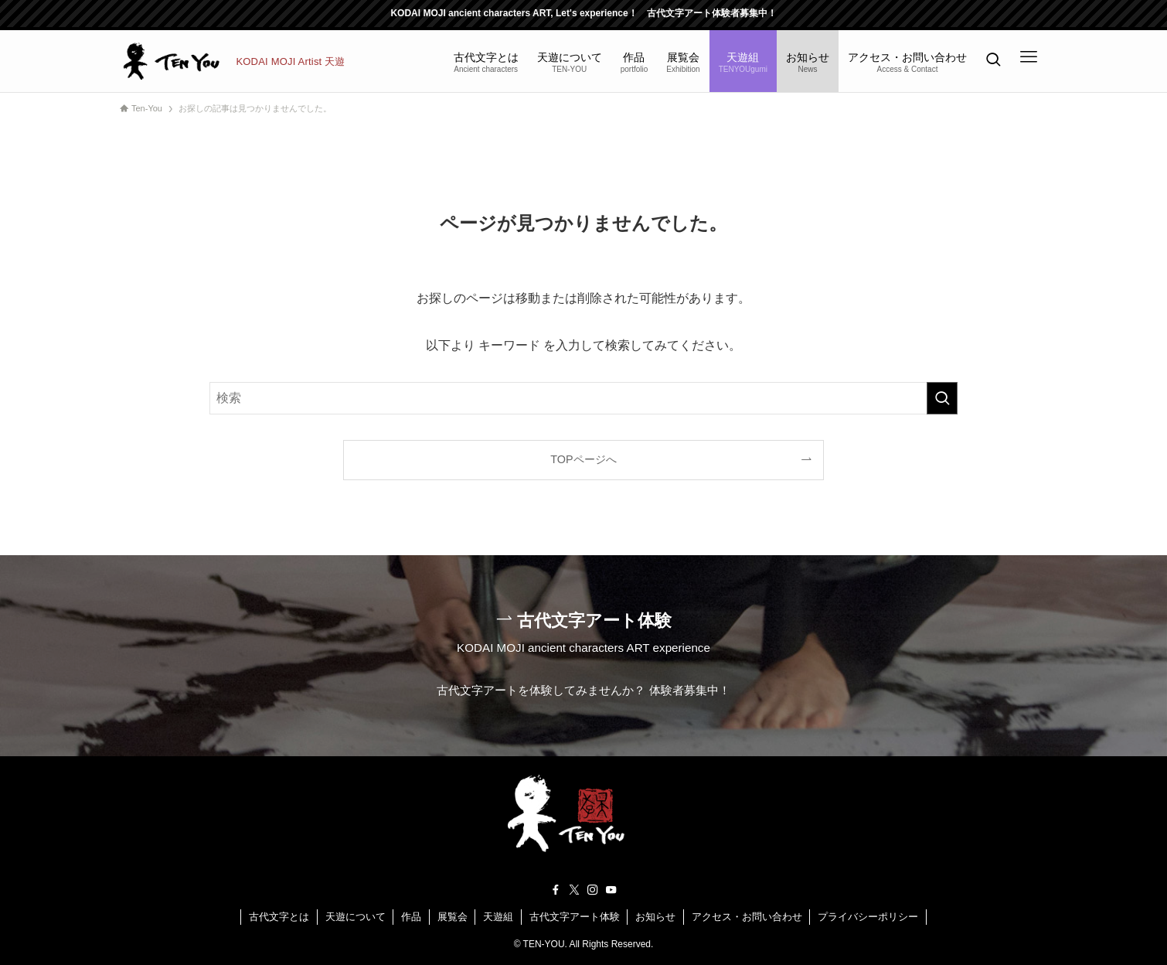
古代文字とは (279, 916)
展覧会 (452, 916)
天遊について (355, 916)
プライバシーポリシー (868, 916)
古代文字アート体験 (574, 916)
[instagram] (593, 890)
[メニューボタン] (1028, 57)
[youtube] (611, 890)
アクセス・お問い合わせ (747, 916)
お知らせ (655, 916)
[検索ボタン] (993, 61)
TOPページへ (583, 459)
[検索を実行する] (942, 398)
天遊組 (498, 916)
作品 (411, 916)
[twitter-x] (574, 890)
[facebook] (556, 890)
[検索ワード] (583, 398)
